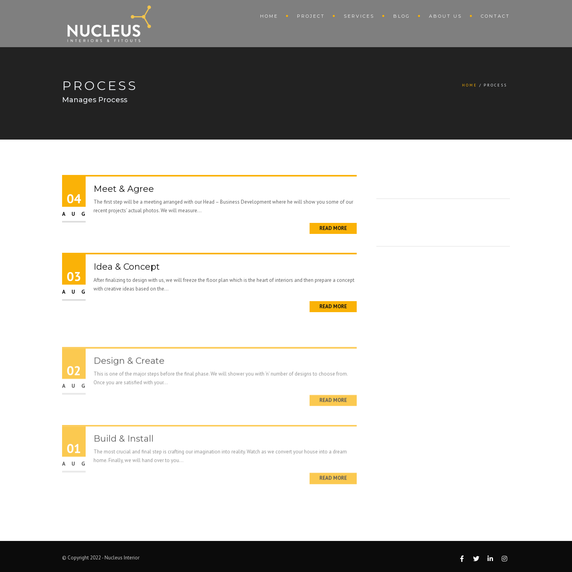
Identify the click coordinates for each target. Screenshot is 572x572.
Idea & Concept (127, 266)
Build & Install (124, 449)
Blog (401, 16)
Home (269, 16)
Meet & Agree (124, 189)
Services (359, 16)
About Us (445, 16)
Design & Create (129, 371)
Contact (495, 16)
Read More (333, 228)
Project (311, 16)
